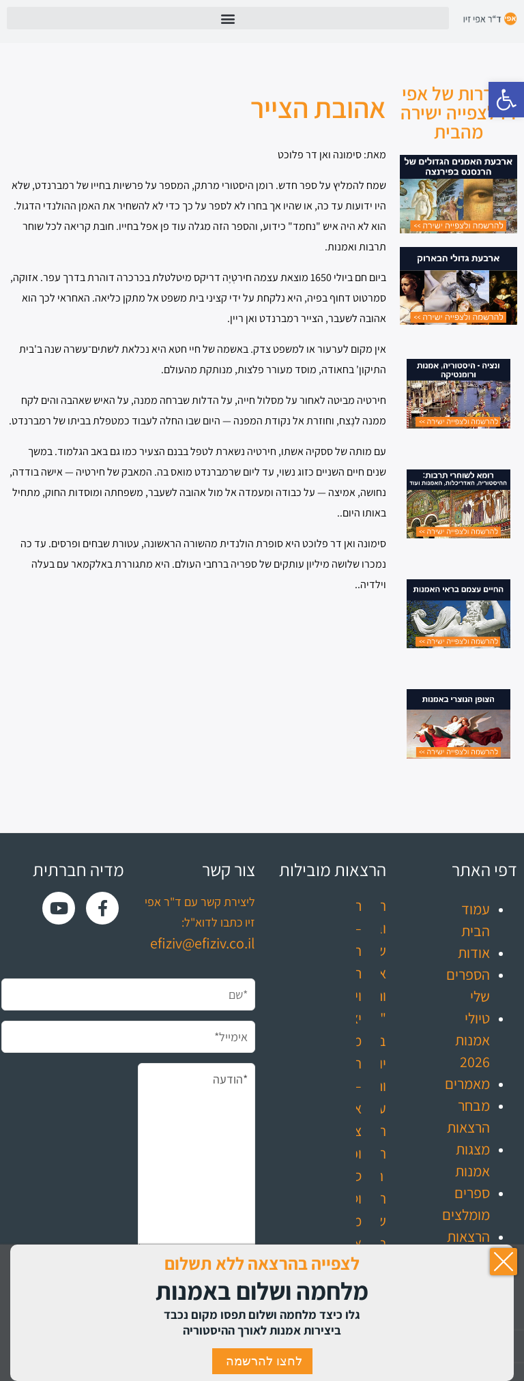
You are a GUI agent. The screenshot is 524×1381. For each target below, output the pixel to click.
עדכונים (468, 1280)
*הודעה (196, 1156)
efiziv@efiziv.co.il (202, 943)
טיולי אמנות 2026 (472, 1039)
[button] (506, 99)
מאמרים (467, 1083)
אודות (474, 952)
